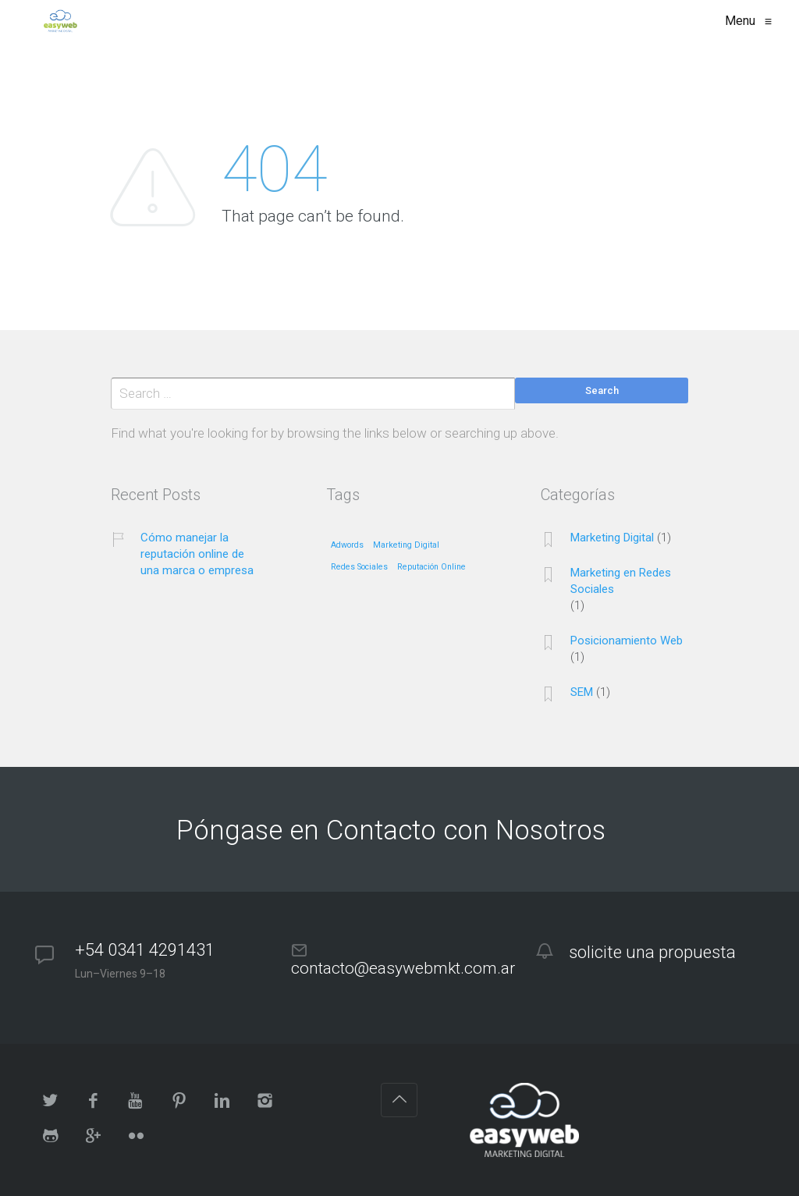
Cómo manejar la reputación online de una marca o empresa (197, 554)
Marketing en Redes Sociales (620, 581)
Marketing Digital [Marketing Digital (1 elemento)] (406, 545)
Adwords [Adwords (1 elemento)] (347, 545)
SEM (581, 692)
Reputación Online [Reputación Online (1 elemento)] (431, 567)
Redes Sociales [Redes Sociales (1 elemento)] (359, 567)
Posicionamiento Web (626, 640)
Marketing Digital (612, 538)
